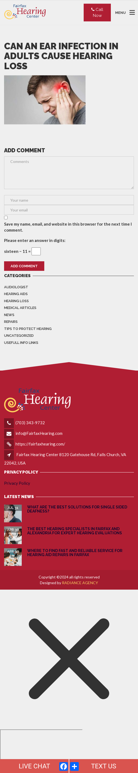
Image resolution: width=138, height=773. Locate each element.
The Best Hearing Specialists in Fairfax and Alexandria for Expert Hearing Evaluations (74, 531)
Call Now (97, 12)
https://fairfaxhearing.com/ (40, 443)
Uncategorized (19, 336)
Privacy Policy (17, 483)
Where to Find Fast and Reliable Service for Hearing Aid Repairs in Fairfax (75, 552)
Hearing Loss (16, 301)
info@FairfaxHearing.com (38, 433)
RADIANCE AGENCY (80, 582)
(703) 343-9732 (30, 422)
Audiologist (16, 287)
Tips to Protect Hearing (28, 329)
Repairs (11, 322)
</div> (41, 750)
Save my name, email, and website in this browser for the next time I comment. (68, 227)
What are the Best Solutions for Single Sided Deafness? (77, 509)
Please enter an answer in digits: (34, 240)
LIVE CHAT (34, 766)
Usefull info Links (21, 343)
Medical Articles (20, 308)
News (9, 315)
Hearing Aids (16, 294)
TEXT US (103, 766)
